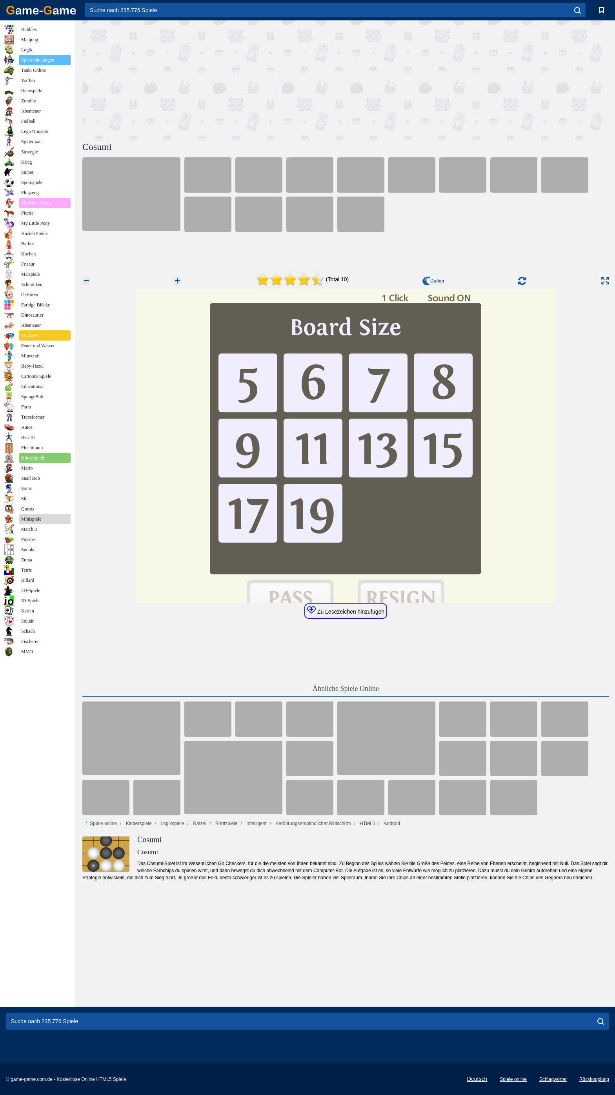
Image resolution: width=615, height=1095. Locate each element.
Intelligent (256, 823)
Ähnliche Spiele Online (346, 688)
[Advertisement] (214, 80)
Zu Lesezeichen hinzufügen (345, 610)
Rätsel (199, 823)
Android (391, 823)
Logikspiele (171, 823)
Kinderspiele (137, 823)
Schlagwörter (553, 1079)
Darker (433, 281)
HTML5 (366, 823)
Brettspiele (226, 823)
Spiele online (103, 823)
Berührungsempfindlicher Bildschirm (312, 823)
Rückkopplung (594, 1079)
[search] (577, 10)
